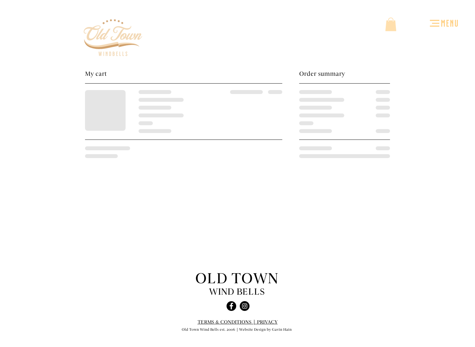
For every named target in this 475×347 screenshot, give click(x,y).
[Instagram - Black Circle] (245, 306)
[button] (434, 23)
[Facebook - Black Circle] (231, 306)
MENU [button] (450, 23)
